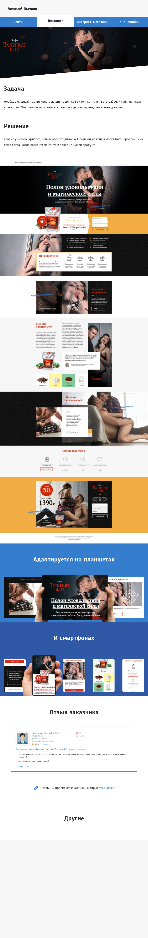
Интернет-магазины (92, 22)
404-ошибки (129, 22)
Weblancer (106, 788)
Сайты (18, 22)
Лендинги (55, 21)
